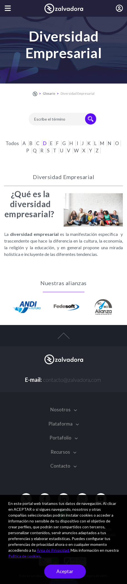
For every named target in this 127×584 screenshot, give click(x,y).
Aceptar (64, 571)
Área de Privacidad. (53, 550)
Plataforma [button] (63, 424)
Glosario (49, 93)
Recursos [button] (63, 452)
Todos (13, 143)
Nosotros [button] (63, 409)
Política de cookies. (24, 556)
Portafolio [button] (63, 438)
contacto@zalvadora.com (72, 379)
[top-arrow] (63, 338)
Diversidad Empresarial (77, 93)
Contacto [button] (63, 466)
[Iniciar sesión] (119, 8)
